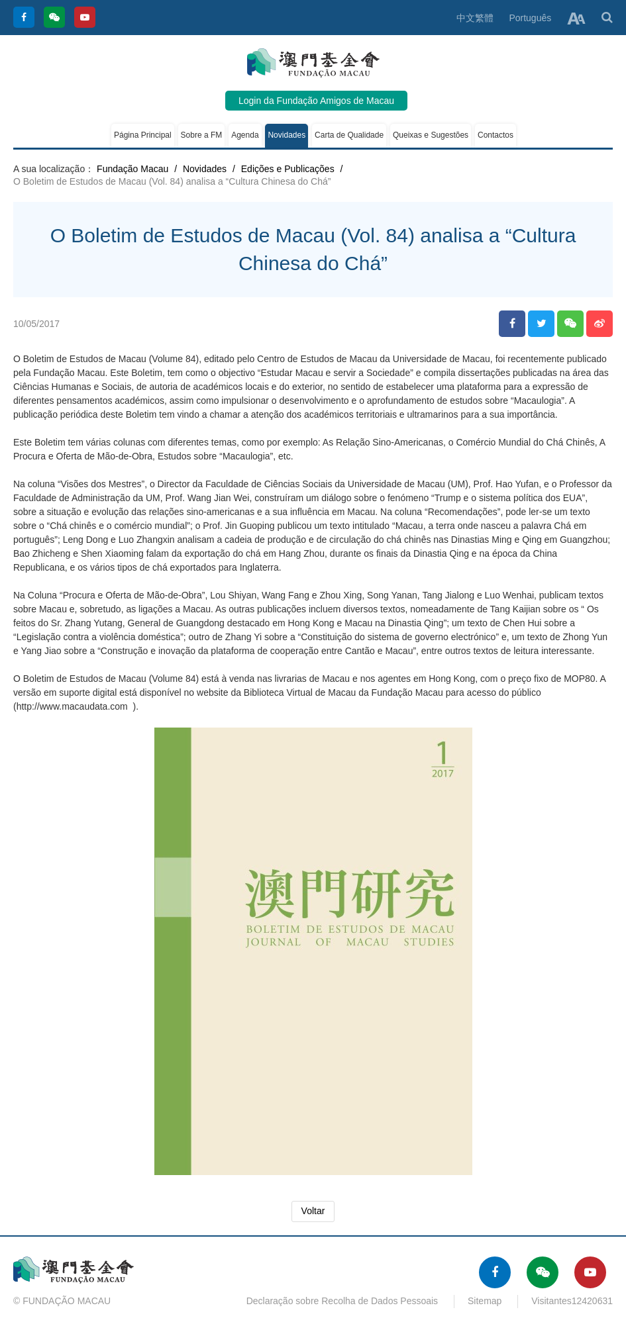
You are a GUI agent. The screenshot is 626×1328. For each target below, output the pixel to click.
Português (530, 18)
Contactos (495, 135)
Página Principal (143, 135)
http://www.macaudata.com (72, 706)
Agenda (244, 135)
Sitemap (484, 1301)
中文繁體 (475, 18)
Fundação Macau (132, 169)
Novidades (286, 135)
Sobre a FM (202, 135)
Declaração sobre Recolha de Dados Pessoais (342, 1301)
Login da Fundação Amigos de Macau (316, 100)
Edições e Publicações (288, 169)
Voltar (313, 1211)
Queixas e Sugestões (430, 135)
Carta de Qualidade (349, 135)
